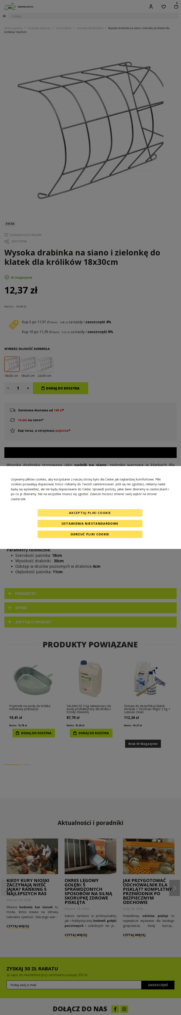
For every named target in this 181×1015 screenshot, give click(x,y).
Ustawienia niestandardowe (90, 523)
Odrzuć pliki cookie (90, 534)
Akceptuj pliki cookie (90, 513)
